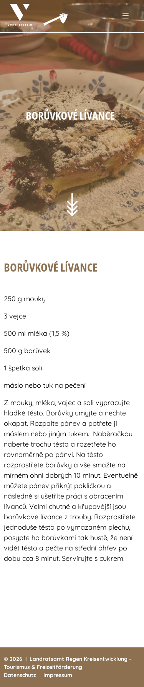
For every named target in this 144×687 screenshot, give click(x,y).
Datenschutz (20, 675)
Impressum (57, 675)
